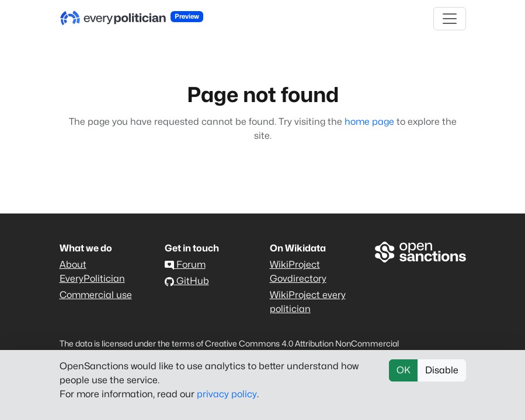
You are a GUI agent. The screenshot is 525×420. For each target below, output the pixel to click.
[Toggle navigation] (449, 18)
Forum (185, 264)
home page (369, 121)
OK (404, 370)
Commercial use (96, 294)
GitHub (187, 280)
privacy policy (227, 394)
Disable (441, 370)
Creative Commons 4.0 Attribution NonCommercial (302, 343)
